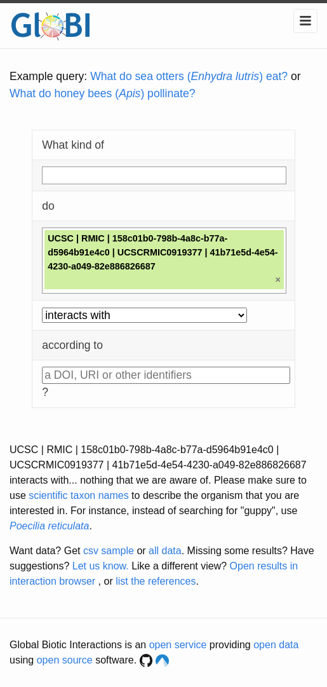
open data (275, 644)
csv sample (108, 550)
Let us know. (100, 566)
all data (165, 550)
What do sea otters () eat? (189, 76)
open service (178, 644)
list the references (156, 581)
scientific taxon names (78, 495)
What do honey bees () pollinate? (102, 93)
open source (65, 660)
